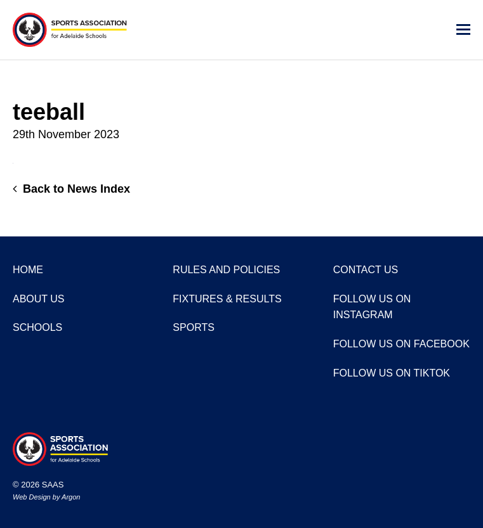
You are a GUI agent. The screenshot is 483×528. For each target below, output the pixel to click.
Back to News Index (71, 189)
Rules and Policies (226, 269)
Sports (194, 327)
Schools (37, 327)
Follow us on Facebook (401, 343)
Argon (71, 497)
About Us (39, 298)
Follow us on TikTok (391, 373)
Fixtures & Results (227, 298)
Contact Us (366, 269)
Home (28, 269)
